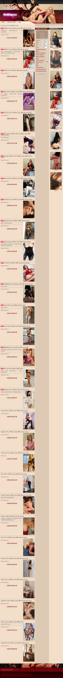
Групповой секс (39, 67)
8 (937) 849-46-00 (12, 543)
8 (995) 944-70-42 (12, 606)
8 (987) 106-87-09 (12, 59)
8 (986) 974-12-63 (12, 205)
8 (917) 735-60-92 (12, 37)
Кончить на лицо (40, 60)
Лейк (37, 58)
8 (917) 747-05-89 (12, 459)
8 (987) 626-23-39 (12, 229)
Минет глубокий (40, 54)
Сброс (44, 74)
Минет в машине (40, 56)
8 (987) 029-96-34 (12, 357)
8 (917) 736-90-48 (12, 332)
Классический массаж (41, 69)
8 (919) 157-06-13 (12, 630)
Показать (40, 74)
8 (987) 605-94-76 (12, 163)
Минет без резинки (40, 53)
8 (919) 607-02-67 (12, 292)
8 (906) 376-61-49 (12, 416)
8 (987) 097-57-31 (12, 118)
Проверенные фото (41, 49)
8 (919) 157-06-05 (12, 268)
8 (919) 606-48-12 (12, 184)
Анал (37, 63)
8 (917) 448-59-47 (12, 313)
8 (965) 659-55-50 (12, 503)
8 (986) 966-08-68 (12, 378)
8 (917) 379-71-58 (12, 143)
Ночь (37, 65)
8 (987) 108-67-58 (12, 76)
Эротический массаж (41, 71)
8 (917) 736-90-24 (12, 251)
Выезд (37, 51)
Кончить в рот (39, 62)
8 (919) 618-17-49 (12, 101)
